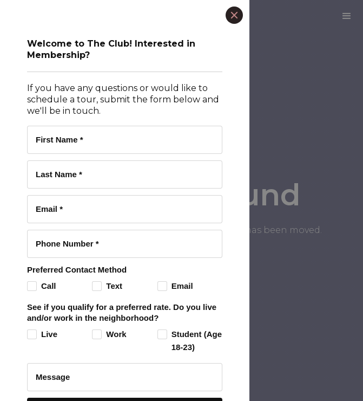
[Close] (234, 15)
